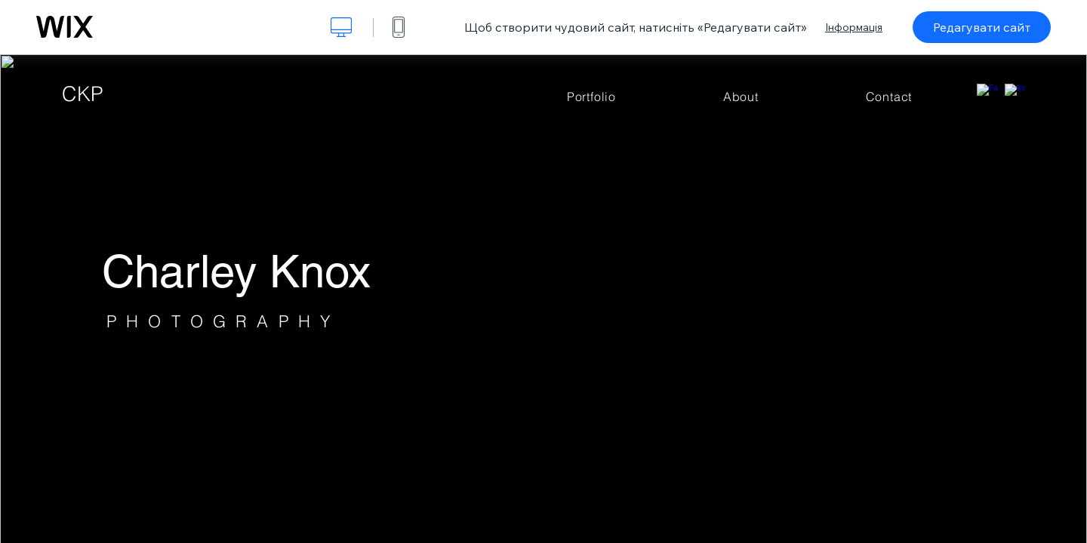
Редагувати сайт (981, 27)
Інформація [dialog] (853, 27)
